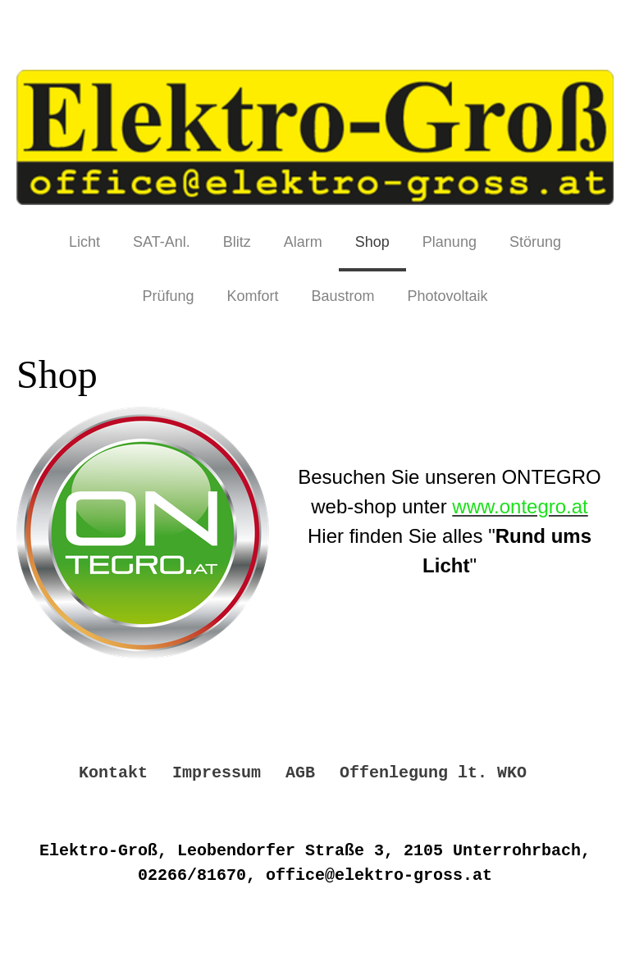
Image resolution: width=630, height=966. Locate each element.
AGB (300, 772)
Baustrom (342, 296)
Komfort (252, 296)
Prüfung (168, 296)
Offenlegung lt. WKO (433, 772)
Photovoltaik (448, 296)
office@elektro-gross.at (379, 875)
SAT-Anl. (161, 242)
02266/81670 (192, 875)
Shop (372, 242)
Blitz (237, 242)
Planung (449, 242)
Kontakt (113, 772)
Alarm (303, 242)
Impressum (216, 772)
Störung (535, 242)
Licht (84, 242)
